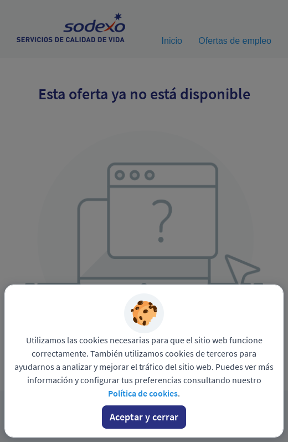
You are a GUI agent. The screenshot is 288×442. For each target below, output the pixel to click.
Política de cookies (143, 393)
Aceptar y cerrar (144, 416)
